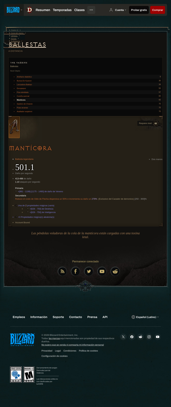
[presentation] (14, 10)
